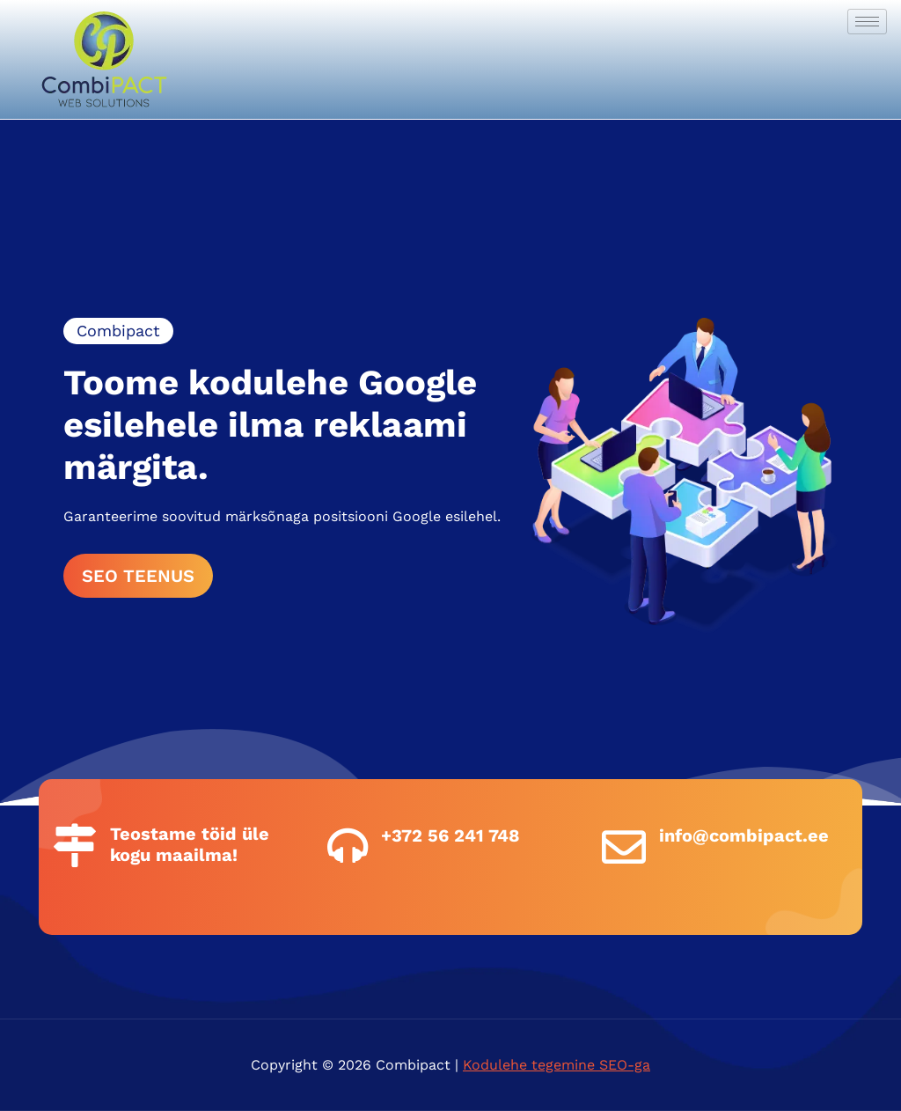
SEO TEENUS (138, 575)
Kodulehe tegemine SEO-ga (556, 1064)
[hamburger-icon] (867, 21)
